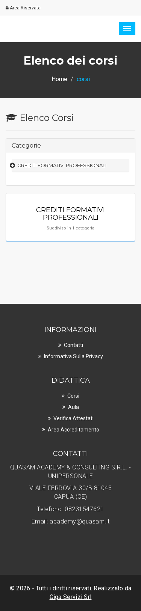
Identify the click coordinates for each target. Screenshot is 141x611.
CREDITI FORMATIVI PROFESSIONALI (61, 165)
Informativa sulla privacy (73, 356)
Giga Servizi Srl (71, 596)
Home (59, 79)
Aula (73, 407)
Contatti (73, 345)
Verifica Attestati (73, 418)
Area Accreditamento (73, 430)
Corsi (73, 396)
